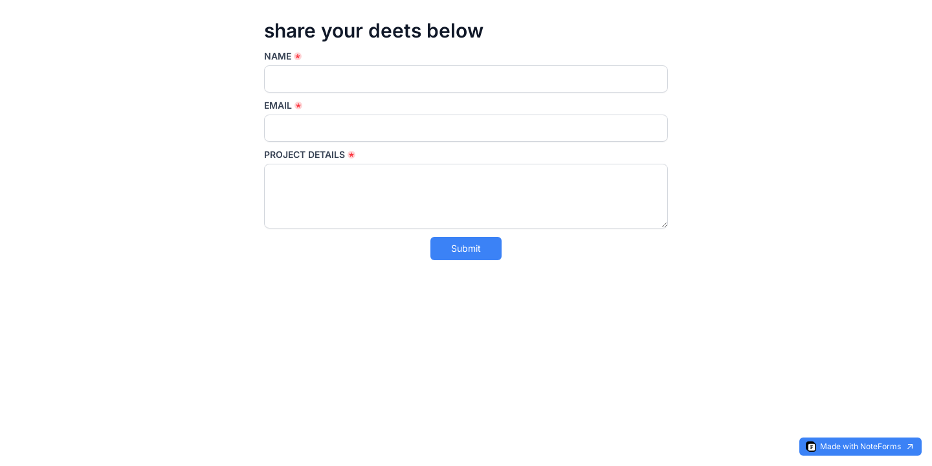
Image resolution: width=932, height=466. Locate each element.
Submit (466, 248)
